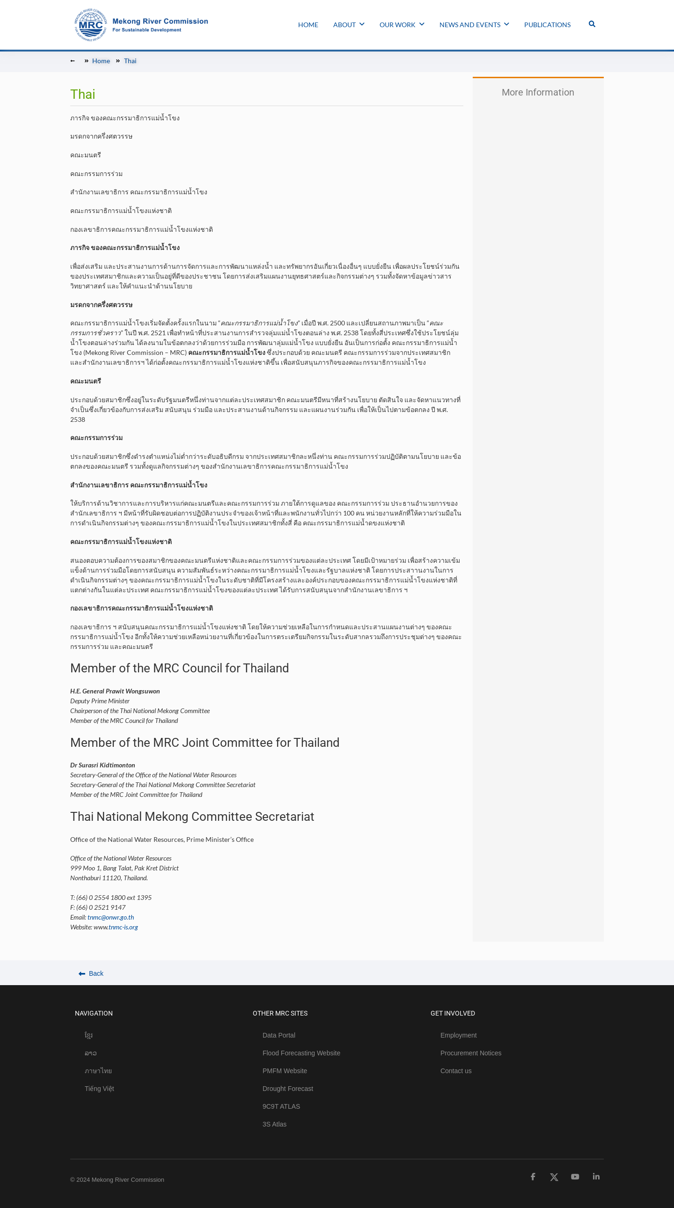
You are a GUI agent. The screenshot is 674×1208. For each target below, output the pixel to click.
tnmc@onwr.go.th (111, 917)
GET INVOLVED (453, 1013)
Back (91, 973)
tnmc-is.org (123, 927)
